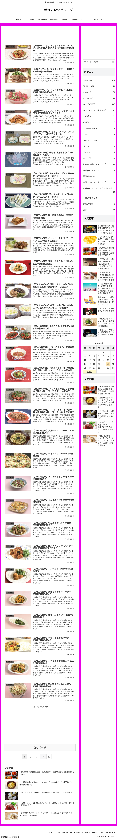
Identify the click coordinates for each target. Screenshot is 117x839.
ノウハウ (99, 152)
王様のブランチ (99, 198)
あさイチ (99, 92)
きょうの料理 (99, 104)
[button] (113, 62)
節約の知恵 (99, 204)
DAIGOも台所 (99, 86)
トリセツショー (99, 140)
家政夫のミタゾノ (99, 170)
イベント (99, 122)
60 (49, 757)
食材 (99, 210)
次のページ (39, 747)
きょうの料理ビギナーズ (99, 110)
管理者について (97, 832)
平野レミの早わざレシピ (99, 182)
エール (99, 134)
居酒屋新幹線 (99, 176)
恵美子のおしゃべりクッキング (99, 191)
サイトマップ (110, 832)
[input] (99, 62)
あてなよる (99, 98)
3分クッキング (99, 80)
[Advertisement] (40, 34)
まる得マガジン (99, 116)
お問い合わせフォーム (81, 832)
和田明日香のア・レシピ (99, 164)
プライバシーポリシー (63, 832)
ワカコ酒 (99, 158)
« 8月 (89, 372)
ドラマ (99, 146)
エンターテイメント (99, 128)
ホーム (50, 832)
